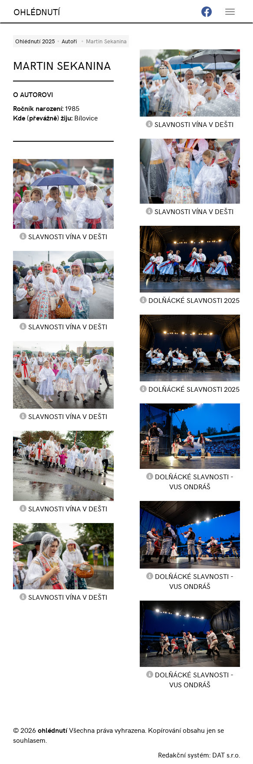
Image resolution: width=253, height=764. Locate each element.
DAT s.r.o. (226, 754)
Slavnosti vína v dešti (67, 236)
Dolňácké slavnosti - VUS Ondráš (194, 481)
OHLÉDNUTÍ (36, 11)
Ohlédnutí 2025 (35, 41)
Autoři (69, 41)
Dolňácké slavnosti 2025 (194, 300)
